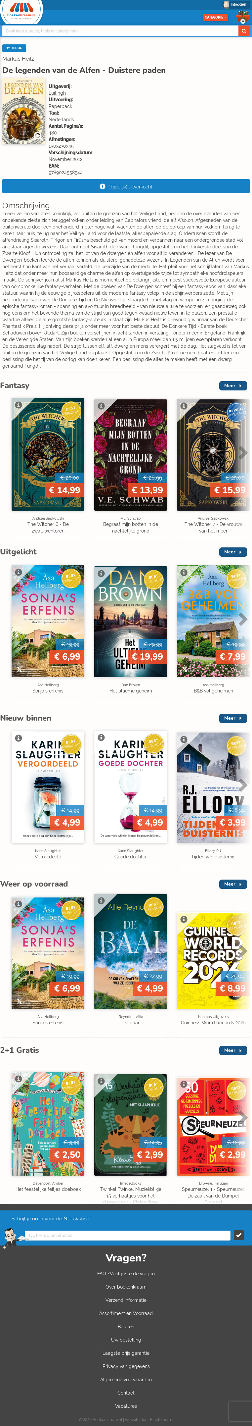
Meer (229, 385)
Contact (126, 1393)
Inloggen (238, 4)
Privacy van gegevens (126, 1366)
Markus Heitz (18, 59)
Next (242, 452)
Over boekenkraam (126, 1287)
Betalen (126, 1326)
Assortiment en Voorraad (126, 1313)
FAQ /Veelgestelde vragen (126, 1273)
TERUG (14, 48)
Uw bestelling (126, 1340)
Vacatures (126, 1406)
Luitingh (57, 93)
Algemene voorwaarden (126, 1379)
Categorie (216, 17)
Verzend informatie (126, 1300)
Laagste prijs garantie (126, 1353)
